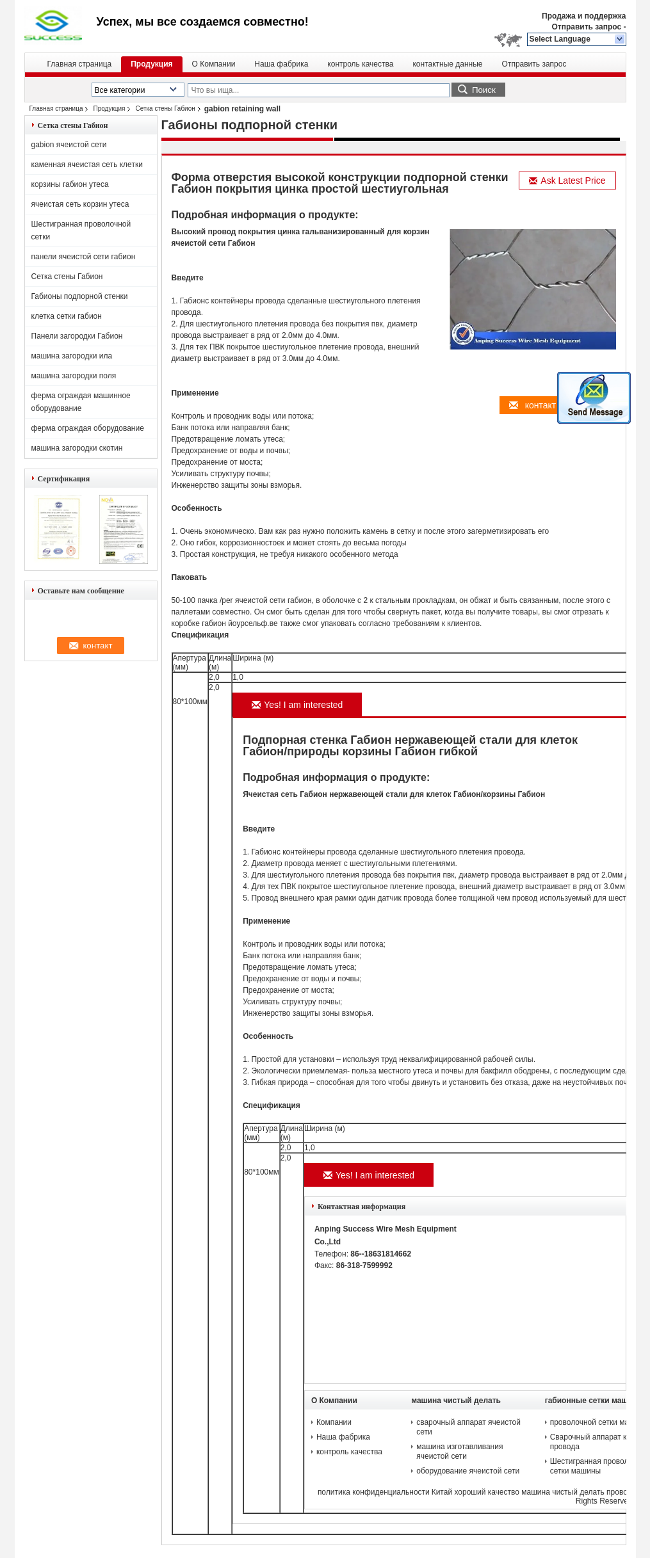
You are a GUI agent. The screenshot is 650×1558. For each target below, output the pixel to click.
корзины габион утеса (70, 184)
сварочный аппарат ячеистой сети (468, 1427)
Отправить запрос (587, 26)
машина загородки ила (72, 355)
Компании (334, 1422)
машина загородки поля (74, 375)
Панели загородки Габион (77, 336)
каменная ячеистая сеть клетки (87, 164)
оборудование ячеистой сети (467, 1470)
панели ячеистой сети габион (83, 256)
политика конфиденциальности (374, 1492)
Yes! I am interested (297, 705)
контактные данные (447, 64)
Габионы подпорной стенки (79, 296)
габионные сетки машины (594, 1400)
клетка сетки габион (66, 316)
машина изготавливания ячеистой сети (459, 1451)
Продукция (151, 64)
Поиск (484, 90)
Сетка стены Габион (165, 108)
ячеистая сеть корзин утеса (80, 204)
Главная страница (79, 64)
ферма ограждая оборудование (87, 428)
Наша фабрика (281, 64)
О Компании (214, 64)
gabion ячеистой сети (69, 144)
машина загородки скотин (77, 448)
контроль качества (360, 64)
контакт (533, 405)
